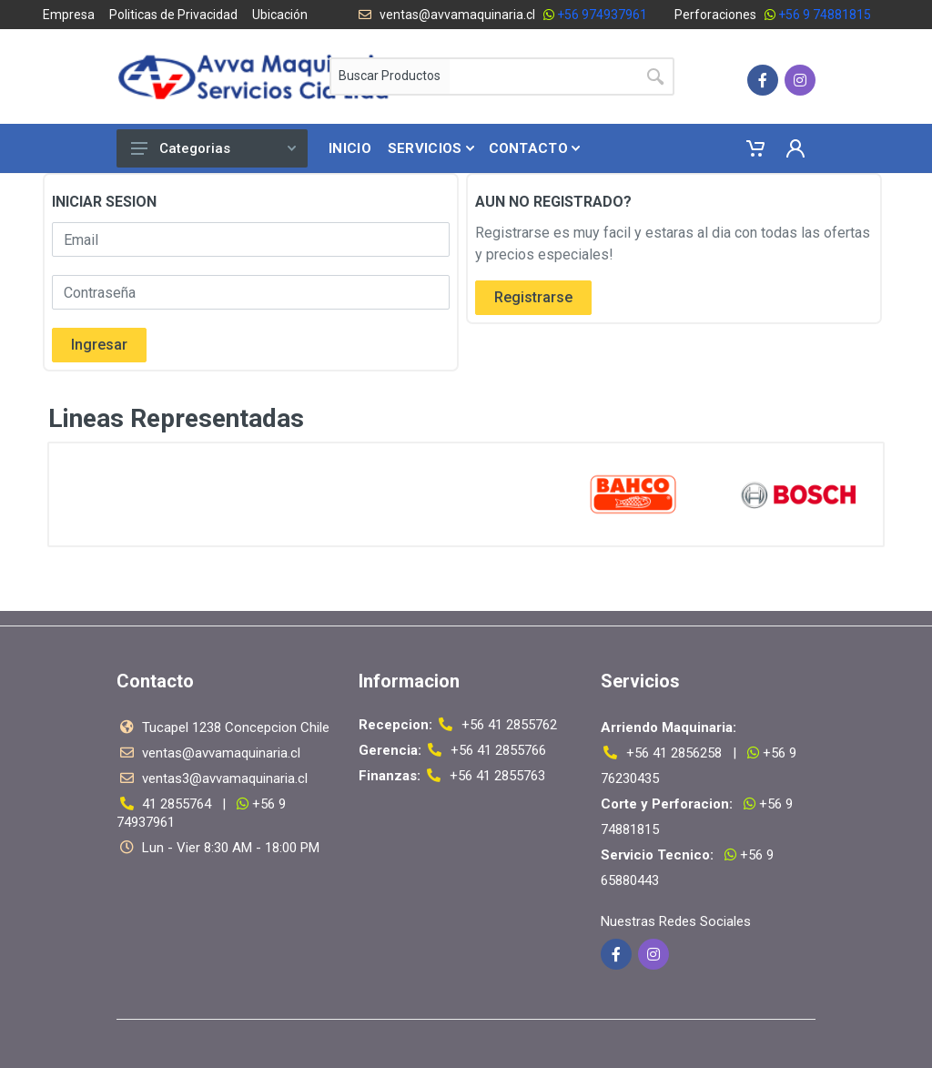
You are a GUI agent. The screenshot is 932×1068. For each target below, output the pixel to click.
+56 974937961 (602, 14)
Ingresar (99, 344)
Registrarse (533, 297)
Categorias (213, 148)
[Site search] (543, 76)
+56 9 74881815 (824, 14)
